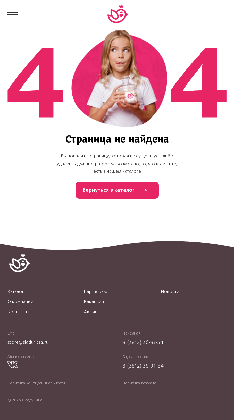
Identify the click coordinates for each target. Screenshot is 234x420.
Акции (91, 312)
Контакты (17, 312)
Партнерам (95, 291)
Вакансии (94, 302)
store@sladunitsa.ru (27, 342)
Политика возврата (139, 382)
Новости (170, 291)
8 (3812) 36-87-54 (142, 342)
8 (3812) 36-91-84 (143, 365)
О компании (20, 302)
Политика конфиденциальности (36, 382)
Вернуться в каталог (108, 190)
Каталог (15, 291)
